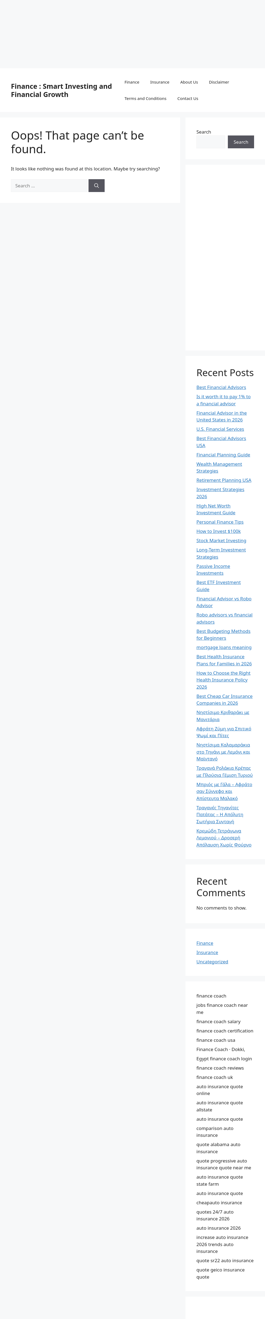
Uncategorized (212, 961)
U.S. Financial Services (220, 429)
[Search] (97, 185)
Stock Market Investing (221, 540)
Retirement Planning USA (223, 480)
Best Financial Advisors (221, 387)
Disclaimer (219, 82)
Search (203, 132)
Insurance (159, 82)
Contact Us (187, 98)
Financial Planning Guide (223, 455)
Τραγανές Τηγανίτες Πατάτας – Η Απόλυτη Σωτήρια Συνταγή (219, 814)
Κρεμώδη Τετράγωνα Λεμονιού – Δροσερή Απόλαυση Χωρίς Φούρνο (223, 838)
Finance (132, 82)
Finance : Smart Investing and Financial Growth (61, 90)
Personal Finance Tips (220, 522)
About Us (189, 82)
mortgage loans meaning (224, 647)
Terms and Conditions (146, 98)
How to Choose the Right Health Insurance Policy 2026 (223, 680)
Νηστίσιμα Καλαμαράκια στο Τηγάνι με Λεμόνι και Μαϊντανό (223, 752)
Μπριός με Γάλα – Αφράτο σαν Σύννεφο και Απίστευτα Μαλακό (224, 791)
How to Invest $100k (218, 531)
